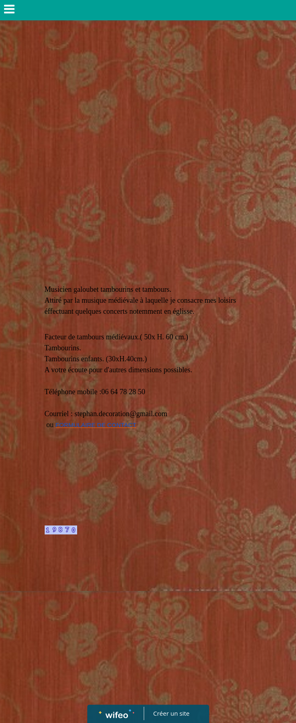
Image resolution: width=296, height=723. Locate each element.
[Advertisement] (148, 86)
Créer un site (171, 713)
